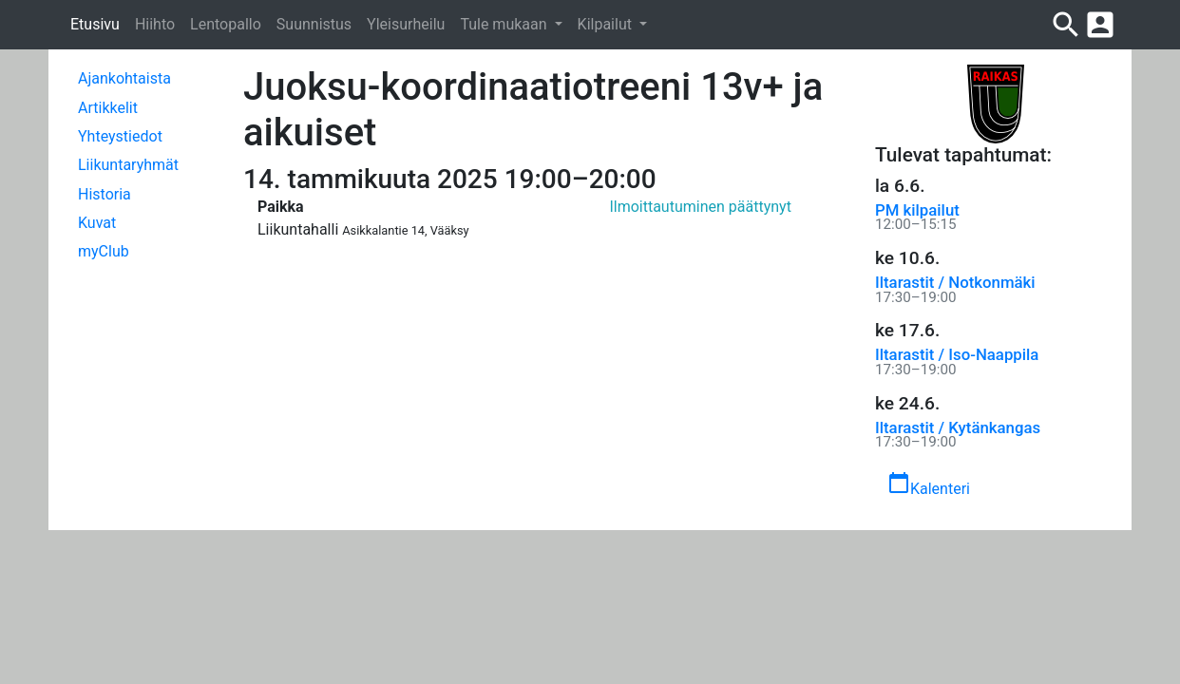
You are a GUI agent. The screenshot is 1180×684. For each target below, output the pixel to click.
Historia (104, 194)
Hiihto (155, 24)
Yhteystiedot (120, 136)
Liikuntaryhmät (128, 165)
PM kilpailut (917, 209)
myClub (103, 251)
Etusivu (95, 24)
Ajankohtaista (124, 78)
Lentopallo (225, 24)
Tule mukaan (505, 24)
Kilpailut (607, 24)
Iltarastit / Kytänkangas (957, 427)
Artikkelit (108, 108)
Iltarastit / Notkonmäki (955, 282)
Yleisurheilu (406, 24)
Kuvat (97, 223)
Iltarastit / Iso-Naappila (956, 354)
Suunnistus (314, 24)
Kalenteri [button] (928, 484)
